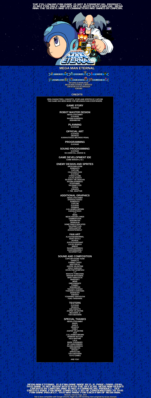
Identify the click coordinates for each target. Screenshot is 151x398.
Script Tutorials (110, 397)
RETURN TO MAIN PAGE (79, 83)
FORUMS (78, 88)
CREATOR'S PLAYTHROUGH (78, 87)
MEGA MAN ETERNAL (77, 68)
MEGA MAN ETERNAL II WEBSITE (78, 85)
